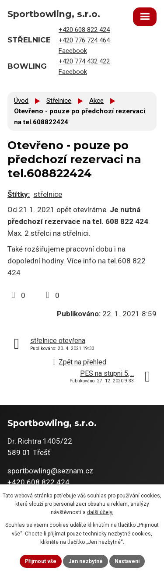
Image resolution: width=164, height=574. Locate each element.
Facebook (73, 51)
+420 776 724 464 (84, 40)
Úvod (21, 101)
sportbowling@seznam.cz (50, 470)
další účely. (100, 512)
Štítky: (18, 194)
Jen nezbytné (85, 561)
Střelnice (58, 101)
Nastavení (127, 561)
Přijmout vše (40, 561)
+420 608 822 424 (84, 30)
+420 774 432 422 (84, 61)
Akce (96, 101)
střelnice (48, 194)
